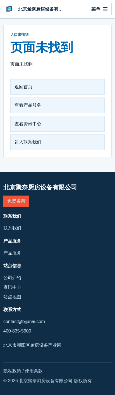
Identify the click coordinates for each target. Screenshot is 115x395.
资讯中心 (12, 287)
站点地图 (12, 296)
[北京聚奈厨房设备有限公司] (34, 9)
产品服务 (12, 253)
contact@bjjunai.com (24, 321)
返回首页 (23, 86)
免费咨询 (16, 201)
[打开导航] (99, 9)
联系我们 (12, 228)
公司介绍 (12, 277)
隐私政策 (12, 371)
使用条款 (34, 371)
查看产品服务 (28, 105)
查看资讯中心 (28, 123)
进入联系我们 (28, 142)
